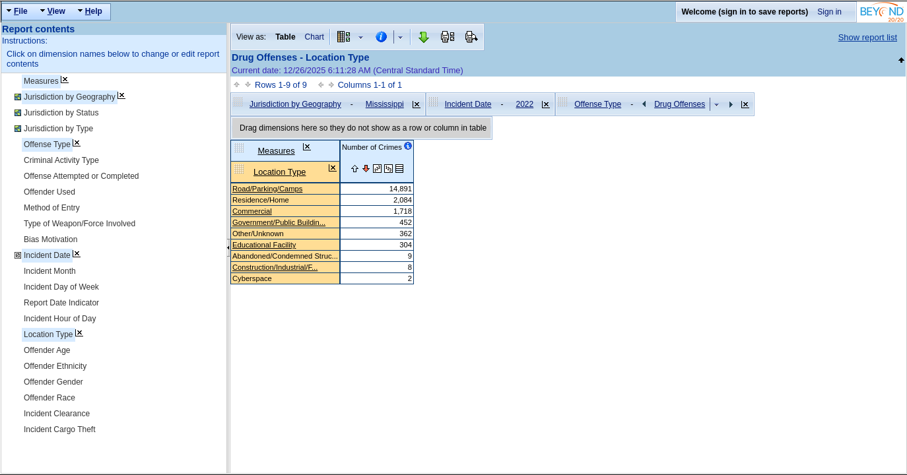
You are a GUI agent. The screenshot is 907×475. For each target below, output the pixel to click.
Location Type (48, 334)
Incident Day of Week (61, 287)
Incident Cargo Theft (60, 429)
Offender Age (47, 350)
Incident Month (50, 271)
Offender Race (49, 397)
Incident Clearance (57, 413)
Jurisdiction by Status (61, 112)
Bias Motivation (50, 239)
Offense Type (47, 144)
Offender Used (49, 192)
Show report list (867, 37)
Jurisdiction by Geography (70, 97)
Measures (41, 81)
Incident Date (47, 255)
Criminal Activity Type (61, 160)
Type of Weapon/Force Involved (79, 223)
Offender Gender (53, 382)
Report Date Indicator (61, 302)
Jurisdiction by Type (58, 128)
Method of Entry (52, 207)
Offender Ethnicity (55, 366)
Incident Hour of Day (60, 318)
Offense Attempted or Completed (81, 176)
